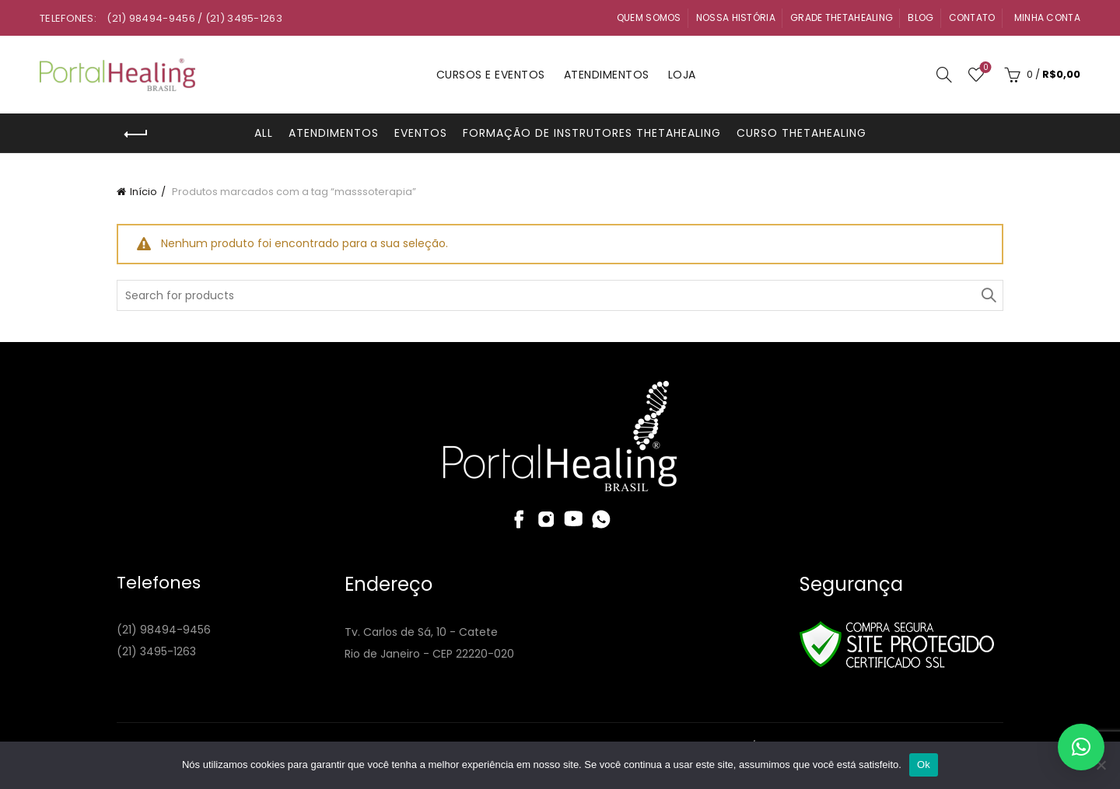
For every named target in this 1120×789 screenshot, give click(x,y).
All (263, 133)
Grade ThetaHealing (841, 17)
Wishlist (984, 68)
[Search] (944, 74)
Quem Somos (649, 17)
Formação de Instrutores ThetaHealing (592, 133)
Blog (920, 17)
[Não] (1100, 765)
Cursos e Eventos (490, 74)
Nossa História (735, 17)
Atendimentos (606, 74)
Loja (682, 74)
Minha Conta (1047, 17)
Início (143, 191)
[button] (1081, 747)
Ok (923, 764)
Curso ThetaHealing (801, 133)
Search (987, 295)
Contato (972, 17)
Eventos (420, 133)
